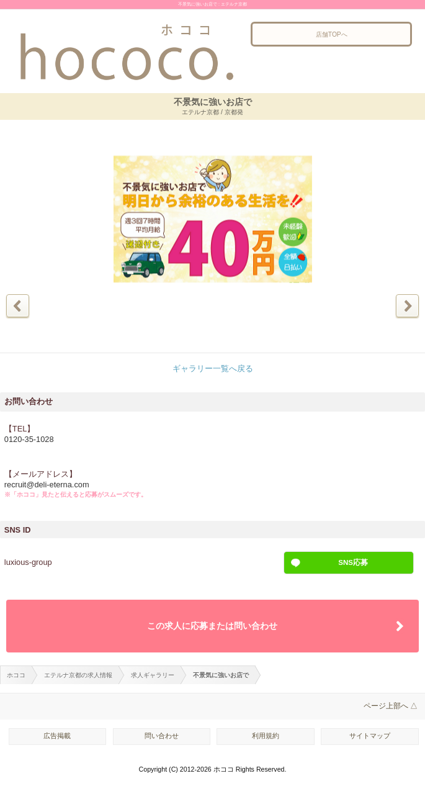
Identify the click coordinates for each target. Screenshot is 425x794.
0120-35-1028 (29, 439)
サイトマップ (369, 735)
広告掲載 (57, 735)
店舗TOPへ (331, 34)
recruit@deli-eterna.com (46, 484)
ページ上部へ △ (391, 706)
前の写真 (18, 306)
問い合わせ (162, 735)
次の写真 (407, 306)
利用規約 (265, 735)
